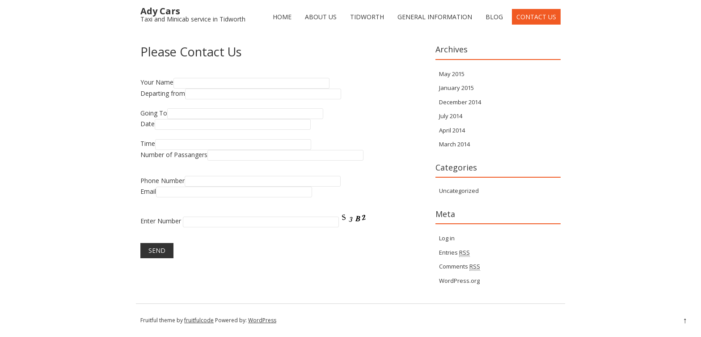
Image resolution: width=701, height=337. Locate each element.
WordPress (262, 320)
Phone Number (162, 180)
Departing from (162, 93)
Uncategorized (459, 191)
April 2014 (452, 130)
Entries (454, 252)
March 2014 (454, 144)
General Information (434, 17)
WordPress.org (459, 281)
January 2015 (456, 88)
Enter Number (160, 221)
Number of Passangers (173, 154)
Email (148, 191)
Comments (459, 266)
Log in (447, 238)
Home (282, 17)
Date (147, 123)
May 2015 (452, 74)
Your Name (156, 82)
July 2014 (450, 116)
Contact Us (536, 17)
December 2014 (460, 102)
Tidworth (367, 17)
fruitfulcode (199, 320)
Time (147, 143)
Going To (153, 113)
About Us (321, 17)
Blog (494, 17)
